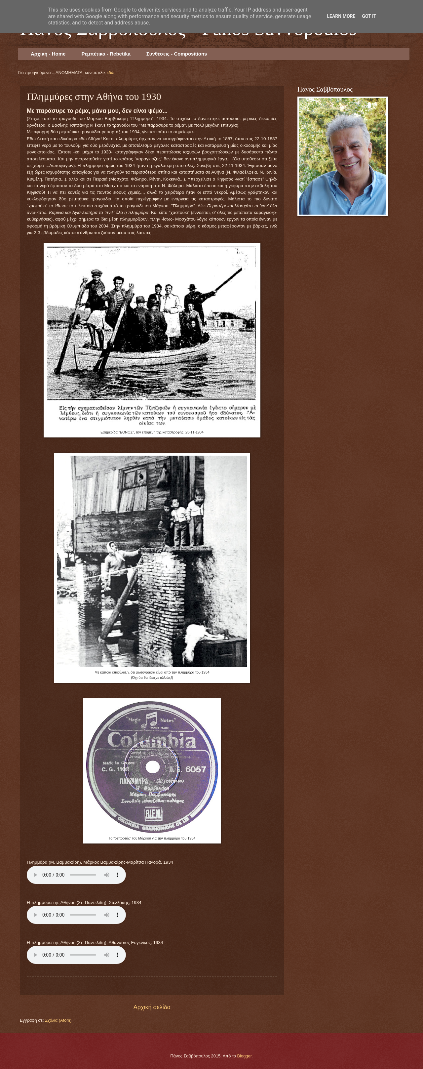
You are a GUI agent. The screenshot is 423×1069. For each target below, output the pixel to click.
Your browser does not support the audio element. (76, 875)
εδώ (110, 72)
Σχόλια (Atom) (58, 1020)
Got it (369, 16)
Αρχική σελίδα (152, 1007)
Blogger (244, 1055)
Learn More (341, 16)
